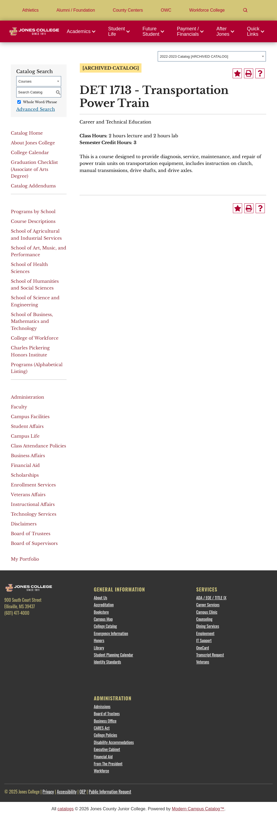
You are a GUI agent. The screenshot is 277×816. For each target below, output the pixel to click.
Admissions (102, 706)
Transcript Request (210, 655)
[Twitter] (25, 624)
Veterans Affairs (28, 494)
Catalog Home (27, 133)
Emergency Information (111, 633)
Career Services (207, 604)
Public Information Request (110, 791)
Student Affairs (27, 426)
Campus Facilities (30, 416)
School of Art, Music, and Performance (38, 251)
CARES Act (102, 728)
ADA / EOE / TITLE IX (211, 597)
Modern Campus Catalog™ (198, 809)
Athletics (30, 10)
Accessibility (67, 791)
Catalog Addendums (33, 185)
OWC (166, 10)
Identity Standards (107, 662)
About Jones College (33, 142)
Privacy (48, 791)
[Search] (245, 10)
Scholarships (25, 475)
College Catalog (105, 626)
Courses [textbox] (24, 81)
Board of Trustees (30, 533)
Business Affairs (28, 455)
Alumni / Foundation (76, 10)
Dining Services (207, 626)
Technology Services (33, 514)
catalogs (66, 809)
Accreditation (104, 604)
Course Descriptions (33, 221)
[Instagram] (40, 624)
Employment (205, 633)
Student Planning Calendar (113, 655)
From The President (108, 763)
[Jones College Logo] (34, 31)
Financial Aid (25, 465)
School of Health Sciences (29, 268)
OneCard (202, 648)
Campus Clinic (206, 612)
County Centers (128, 10)
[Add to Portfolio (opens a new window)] (237, 73)
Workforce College (207, 10)
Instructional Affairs (33, 504)
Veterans (202, 662)
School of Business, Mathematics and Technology (32, 321)
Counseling (204, 619)
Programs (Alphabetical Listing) (36, 368)
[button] (82, 31)
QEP (83, 791)
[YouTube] (54, 624)
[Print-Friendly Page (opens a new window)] (248, 73)
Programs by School (33, 211)
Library (99, 648)
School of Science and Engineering (35, 301)
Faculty (19, 406)
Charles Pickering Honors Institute (30, 351)
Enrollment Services (33, 484)
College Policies (105, 735)
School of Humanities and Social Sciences (35, 284)
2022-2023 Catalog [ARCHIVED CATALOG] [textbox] (194, 56)
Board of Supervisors (34, 543)
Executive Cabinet (107, 749)
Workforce (101, 770)
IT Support (204, 640)
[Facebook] (11, 624)
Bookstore (101, 612)
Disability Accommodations (114, 742)
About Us (100, 597)
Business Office (105, 721)
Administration (27, 397)
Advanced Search (35, 109)
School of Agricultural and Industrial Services (36, 234)
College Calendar (30, 152)
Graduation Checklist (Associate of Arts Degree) (34, 169)
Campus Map (103, 619)
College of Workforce (34, 338)
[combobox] (212, 56)
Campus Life (25, 436)
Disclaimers (24, 523)
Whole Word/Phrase (40, 102)
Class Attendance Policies (38, 445)
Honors (99, 640)
